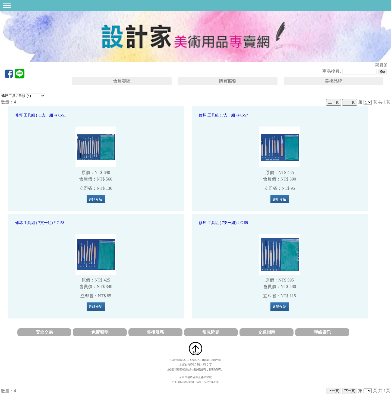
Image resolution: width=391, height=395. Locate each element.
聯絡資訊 (322, 332)
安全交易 (44, 332)
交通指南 (266, 332)
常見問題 (211, 332)
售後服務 (155, 332)
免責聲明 (100, 332)
